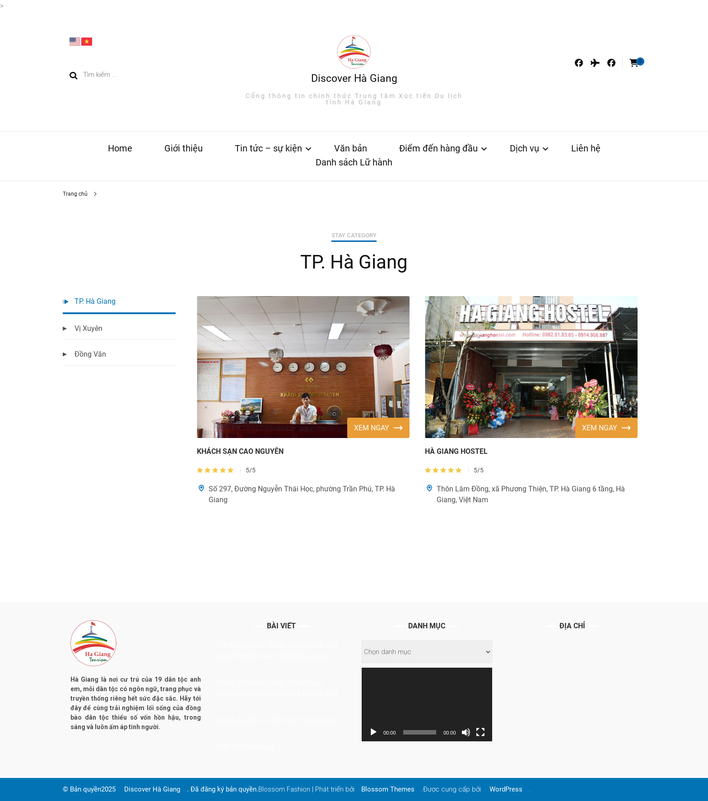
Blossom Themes (388, 789)
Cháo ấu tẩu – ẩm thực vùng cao (277, 720)
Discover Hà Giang (354, 78)
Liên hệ (586, 148)
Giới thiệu (183, 148)
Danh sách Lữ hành (354, 162)
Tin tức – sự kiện (268, 148)
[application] (427, 704)
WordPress (505, 789)
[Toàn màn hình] (480, 732)
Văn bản (350, 148)
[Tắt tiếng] (465, 732)
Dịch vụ (524, 148)
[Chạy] (373, 732)
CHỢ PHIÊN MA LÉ (245, 747)
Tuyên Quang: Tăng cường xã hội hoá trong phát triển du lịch (276, 651)
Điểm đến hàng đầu (438, 148)
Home (120, 148)
